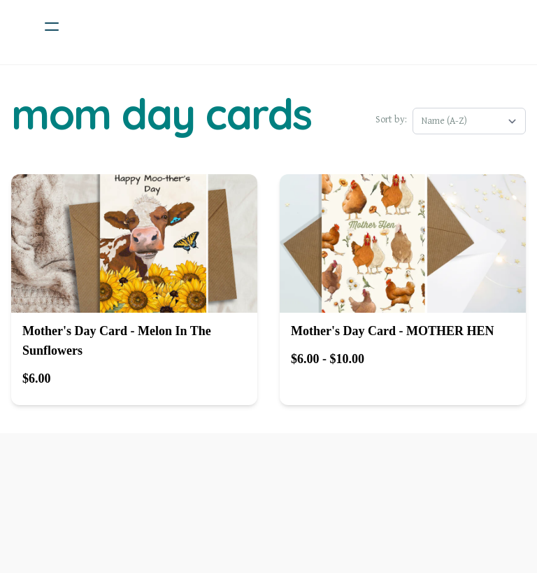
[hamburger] (52, 26)
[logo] (286, 26)
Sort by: (391, 119)
